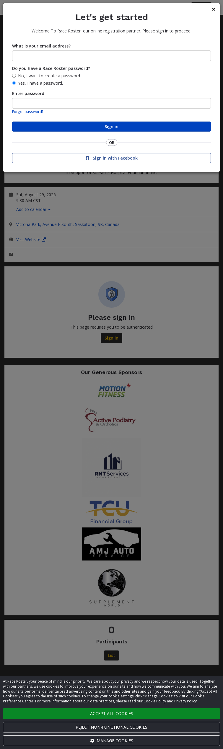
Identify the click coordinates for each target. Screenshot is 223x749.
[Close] (213, 9)
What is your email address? (41, 46)
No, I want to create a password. (49, 75)
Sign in (111, 126)
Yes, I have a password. (40, 83)
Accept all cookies (111, 713)
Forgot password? (27, 111)
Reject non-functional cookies (111, 727)
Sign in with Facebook (112, 158)
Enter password (28, 93)
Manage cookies (111, 740)
